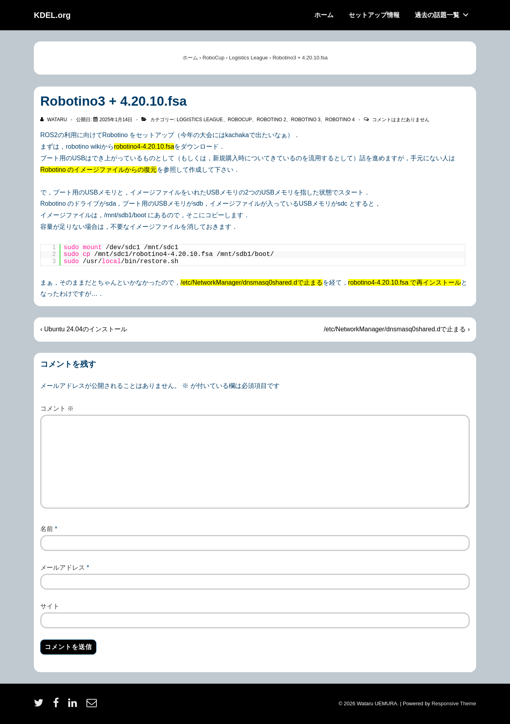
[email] (92, 705)
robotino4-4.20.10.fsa (144, 146)
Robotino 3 (305, 119)
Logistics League (200, 119)
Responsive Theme (454, 703)
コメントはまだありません (401, 119)
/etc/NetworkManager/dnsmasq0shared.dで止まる (251, 282)
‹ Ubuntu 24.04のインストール (83, 329)
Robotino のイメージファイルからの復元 (98, 169)
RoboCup (240, 119)
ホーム (323, 15)
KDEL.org (52, 15)
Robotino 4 (340, 119)
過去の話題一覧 (444, 13)
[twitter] (40, 705)
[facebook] (58, 705)
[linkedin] (74, 705)
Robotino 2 (271, 119)
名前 (46, 528)
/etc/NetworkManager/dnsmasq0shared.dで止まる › (397, 329)
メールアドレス (62, 567)
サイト (49, 606)
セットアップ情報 (374, 15)
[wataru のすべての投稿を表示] (54, 119)
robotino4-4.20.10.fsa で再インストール (404, 282)
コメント (57, 408)
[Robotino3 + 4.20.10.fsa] (116, 119)
